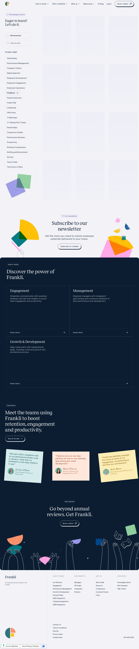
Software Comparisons (16, 147)
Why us (75, 4)
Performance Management (18, 63)
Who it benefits (60, 4)
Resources (89, 4)
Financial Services (14, 98)
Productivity (12, 142)
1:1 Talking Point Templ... (17, 122)
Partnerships (12, 127)
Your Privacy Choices (30, 646)
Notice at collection (10, 646)
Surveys (10, 157)
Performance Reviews (16, 137)
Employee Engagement (16, 83)
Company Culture (14, 68)
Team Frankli (12, 162)
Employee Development (17, 78)
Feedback (12, 93)
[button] (38, 332)
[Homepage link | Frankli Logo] (7, 4)
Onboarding (12, 58)
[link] (101, 4)
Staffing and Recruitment (17, 152)
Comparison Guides (15, 132)
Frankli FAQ (11, 103)
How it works (42, 4)
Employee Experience (16, 88)
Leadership (11, 108)
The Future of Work (15, 167)
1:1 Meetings (12, 118)
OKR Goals (11, 113)
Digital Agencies (13, 73)
